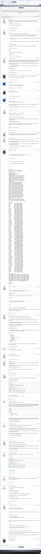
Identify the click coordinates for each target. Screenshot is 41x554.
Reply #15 (10, 361)
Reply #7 (9, 110)
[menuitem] (4, 14)
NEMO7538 (4, 74)
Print (39, 14)
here (22, 12)
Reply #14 (10, 354)
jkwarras (4, 110)
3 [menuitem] (3, 14)
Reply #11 (10, 286)
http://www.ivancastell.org (13, 130)
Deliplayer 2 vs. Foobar (33, 134)
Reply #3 (9, 74)
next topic (39, 16)
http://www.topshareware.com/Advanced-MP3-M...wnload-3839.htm (23, 70)
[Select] (11, 294)
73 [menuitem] (5, 14)
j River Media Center (14, 77)
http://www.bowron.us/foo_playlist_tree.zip (30, 139)
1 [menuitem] (1, 14)
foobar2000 (9, 7)
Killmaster (4, 348)
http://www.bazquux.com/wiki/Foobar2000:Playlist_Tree (15, 25)
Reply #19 (10, 441)
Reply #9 (9, 138)
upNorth (4, 132)
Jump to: (31, 548)
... (4, 14)
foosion (4, 30)
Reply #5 (9, 90)
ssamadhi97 (4, 90)
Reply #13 (10, 348)
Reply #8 (9, 132)
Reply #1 (9, 30)
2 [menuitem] (2, 14)
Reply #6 (9, 98)
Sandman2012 (4, 98)
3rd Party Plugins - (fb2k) (15, 7)
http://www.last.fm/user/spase (12, 437)
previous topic (35, 16)
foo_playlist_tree (21, 7)
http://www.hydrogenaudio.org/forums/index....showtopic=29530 (16, 396)
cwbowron (4, 19)
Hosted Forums (5, 7)
